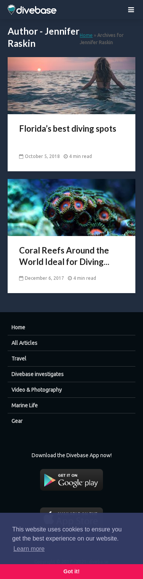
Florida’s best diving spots (67, 128)
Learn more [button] (29, 549)
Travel (18, 359)
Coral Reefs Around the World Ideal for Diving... (64, 256)
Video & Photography (36, 390)
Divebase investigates (37, 374)
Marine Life (24, 405)
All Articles (24, 343)
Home (86, 35)
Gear (16, 421)
